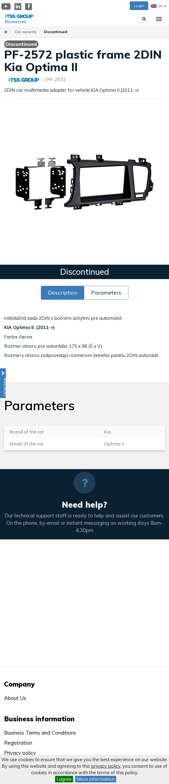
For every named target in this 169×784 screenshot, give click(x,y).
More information (95, 779)
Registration (18, 742)
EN (158, 6)
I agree (64, 779)
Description (62, 292)
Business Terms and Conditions (40, 732)
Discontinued (55, 32)
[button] (3, 383)
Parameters (106, 292)
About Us (15, 698)
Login (139, 5)
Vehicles (18, 22)
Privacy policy (20, 753)
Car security (26, 32)
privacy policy (105, 766)
